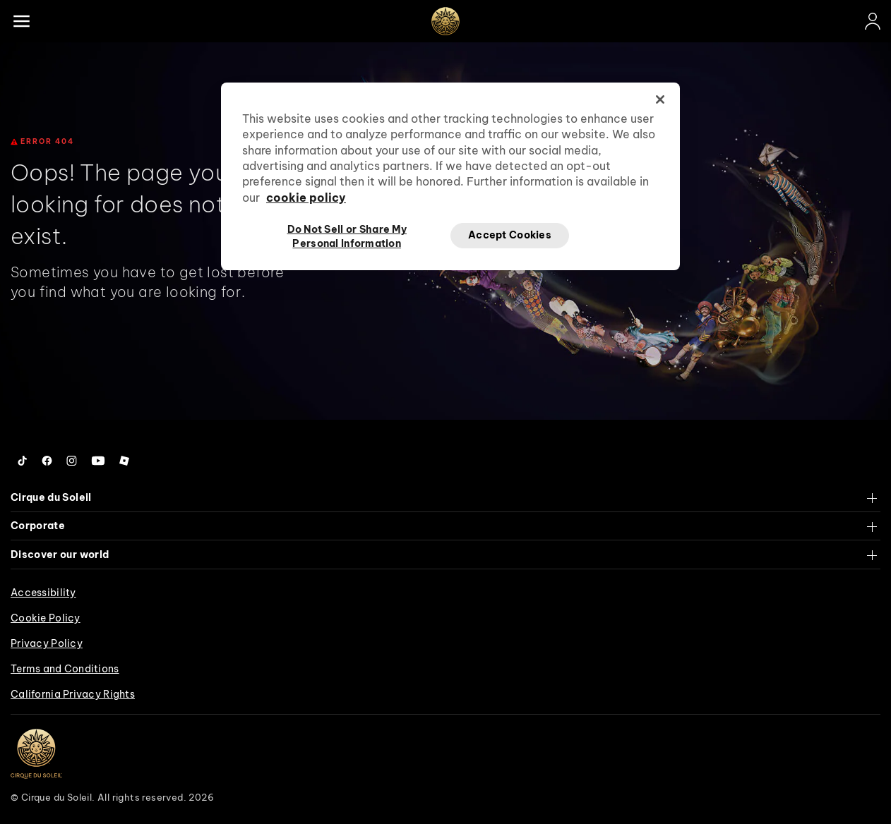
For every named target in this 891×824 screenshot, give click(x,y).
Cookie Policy (45, 618)
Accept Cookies (509, 235)
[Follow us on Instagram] (71, 461)
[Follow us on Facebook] (47, 461)
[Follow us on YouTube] (98, 461)
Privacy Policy (47, 643)
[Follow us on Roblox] (124, 461)
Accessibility (43, 592)
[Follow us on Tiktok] (23, 461)
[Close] (660, 99)
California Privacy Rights (73, 694)
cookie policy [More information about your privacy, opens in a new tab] (306, 197)
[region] (450, 176)
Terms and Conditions (65, 668)
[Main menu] (21, 21)
